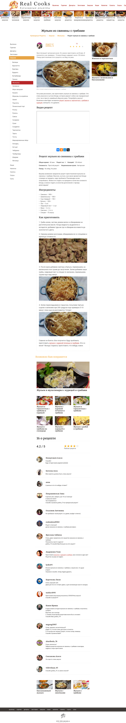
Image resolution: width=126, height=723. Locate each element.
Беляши (15, 62)
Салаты (112, 5)
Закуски (90, 5)
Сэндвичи (15, 127)
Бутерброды (16, 76)
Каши (97, 5)
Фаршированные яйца (20, 140)
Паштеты (15, 103)
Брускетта (16, 66)
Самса (14, 116)
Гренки (14, 79)
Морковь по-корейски (20, 96)
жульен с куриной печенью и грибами (64, 343)
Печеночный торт (18, 106)
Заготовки (81, 5)
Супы (12, 179)
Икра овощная (17, 89)
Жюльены (16, 83)
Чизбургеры (16, 154)
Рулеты (15, 113)
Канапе (15, 93)
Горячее (64, 5)
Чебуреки (15, 150)
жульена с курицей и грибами (63, 554)
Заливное (15, 86)
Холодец (15, 144)
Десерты (72, 5)
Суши (14, 123)
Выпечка (56, 5)
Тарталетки (16, 130)
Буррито (15, 72)
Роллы (14, 110)
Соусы (119, 5)
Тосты (14, 137)
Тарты (14, 133)
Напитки (104, 5)
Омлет (14, 100)
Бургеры (15, 69)
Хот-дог (15, 147)
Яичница (15, 161)
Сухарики (15, 120)
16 (77, 44)
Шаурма (15, 157)
